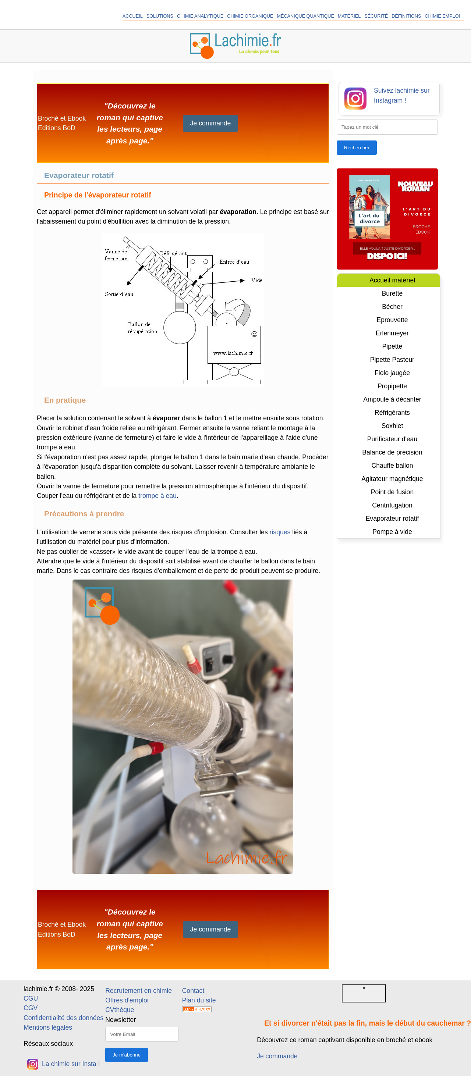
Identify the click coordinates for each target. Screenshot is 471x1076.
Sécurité (376, 16)
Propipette (392, 386)
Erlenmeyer (392, 333)
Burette (392, 293)
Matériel (349, 16)
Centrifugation (392, 505)
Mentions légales (48, 1027)
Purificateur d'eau (392, 439)
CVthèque (119, 1009)
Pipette (392, 346)
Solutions (159, 16)
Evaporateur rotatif (392, 518)
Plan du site (199, 1000)
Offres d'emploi (126, 1000)
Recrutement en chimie (138, 990)
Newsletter (120, 1019)
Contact (193, 990)
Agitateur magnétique (392, 478)
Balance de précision (392, 452)
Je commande (210, 123)
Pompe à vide (392, 531)
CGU (31, 998)
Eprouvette (392, 320)
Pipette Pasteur (392, 359)
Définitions (406, 16)
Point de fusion (392, 492)
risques (280, 532)
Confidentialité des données (63, 1018)
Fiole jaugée (392, 373)
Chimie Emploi (442, 16)
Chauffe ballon (392, 465)
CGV (31, 1008)
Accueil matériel (392, 280)
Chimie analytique (200, 16)
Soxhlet (392, 426)
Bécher (392, 306)
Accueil (133, 16)
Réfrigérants (392, 412)
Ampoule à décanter (392, 399)
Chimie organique (250, 16)
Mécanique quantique (305, 16)
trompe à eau (157, 495)
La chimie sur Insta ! (63, 1064)
